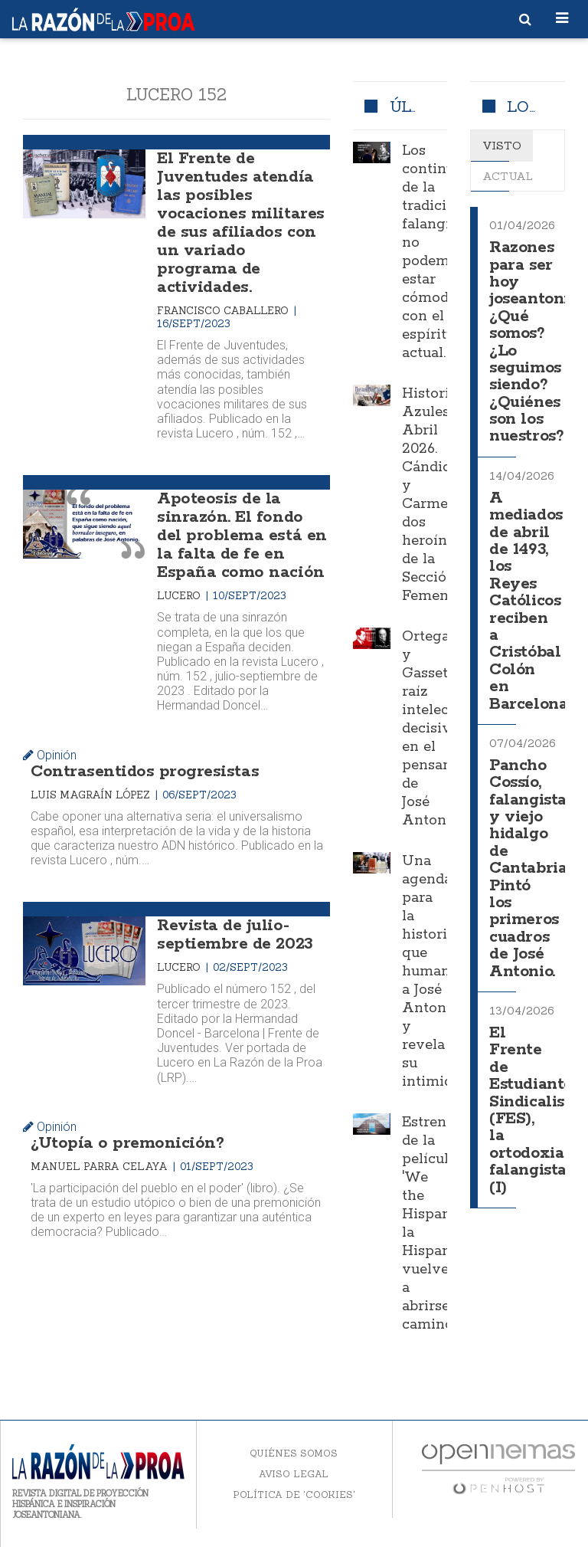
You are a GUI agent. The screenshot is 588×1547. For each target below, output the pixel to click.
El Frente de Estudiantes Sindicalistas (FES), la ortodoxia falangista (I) (537, 1110)
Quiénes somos (294, 1453)
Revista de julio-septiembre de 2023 (234, 935)
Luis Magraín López (92, 794)
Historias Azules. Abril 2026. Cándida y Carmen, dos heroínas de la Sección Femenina (436, 495)
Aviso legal (293, 1474)
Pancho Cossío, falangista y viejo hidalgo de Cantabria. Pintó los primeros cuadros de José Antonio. (529, 868)
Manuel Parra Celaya (101, 1166)
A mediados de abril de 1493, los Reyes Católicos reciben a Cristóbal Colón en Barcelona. (529, 601)
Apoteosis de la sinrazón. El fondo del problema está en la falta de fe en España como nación (241, 535)
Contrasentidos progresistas (145, 771)
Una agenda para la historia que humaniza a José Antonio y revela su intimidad (436, 971)
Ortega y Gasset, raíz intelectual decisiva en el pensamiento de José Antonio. (447, 729)
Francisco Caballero (224, 310)
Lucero (180, 595)
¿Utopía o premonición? (127, 1143)
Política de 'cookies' (294, 1494)
